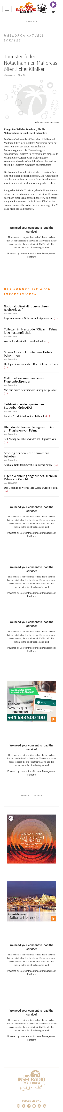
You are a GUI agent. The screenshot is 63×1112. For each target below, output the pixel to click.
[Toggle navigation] (7, 9)
